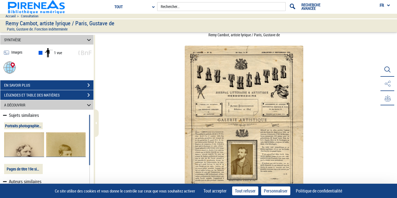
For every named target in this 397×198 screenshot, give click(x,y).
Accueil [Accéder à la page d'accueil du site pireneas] (11, 16)
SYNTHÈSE (48, 40)
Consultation (29, 16)
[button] (10, 67)
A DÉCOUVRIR (48, 105)
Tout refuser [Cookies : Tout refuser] (245, 191)
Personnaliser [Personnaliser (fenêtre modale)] (276, 191)
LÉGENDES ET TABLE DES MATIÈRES (48, 95)
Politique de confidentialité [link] (319, 191)
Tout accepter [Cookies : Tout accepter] (215, 191)
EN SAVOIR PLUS (48, 85)
